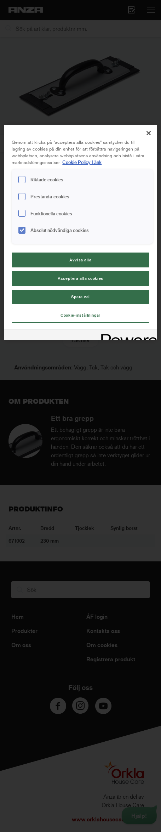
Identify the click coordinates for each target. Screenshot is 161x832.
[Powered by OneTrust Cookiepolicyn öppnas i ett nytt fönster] (127, 335)
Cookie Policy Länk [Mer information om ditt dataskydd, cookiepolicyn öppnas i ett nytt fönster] (82, 162)
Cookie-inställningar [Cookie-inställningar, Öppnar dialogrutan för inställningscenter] (80, 315)
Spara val (80, 296)
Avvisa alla (80, 259)
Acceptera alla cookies (80, 278)
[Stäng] (148, 133)
